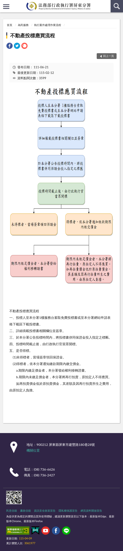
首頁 (9, 25)
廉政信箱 (25, 510)
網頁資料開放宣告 (91, 510)
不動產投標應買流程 (32, 35)
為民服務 (23, 25)
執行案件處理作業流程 (47, 25)
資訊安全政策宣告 (44, 510)
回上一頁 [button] (108, 56)
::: (3, 3)
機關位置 (33, 450)
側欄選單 (6, 6)
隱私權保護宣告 (68, 510)
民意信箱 (11, 510)
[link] (9, 46)
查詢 (117, 6)
